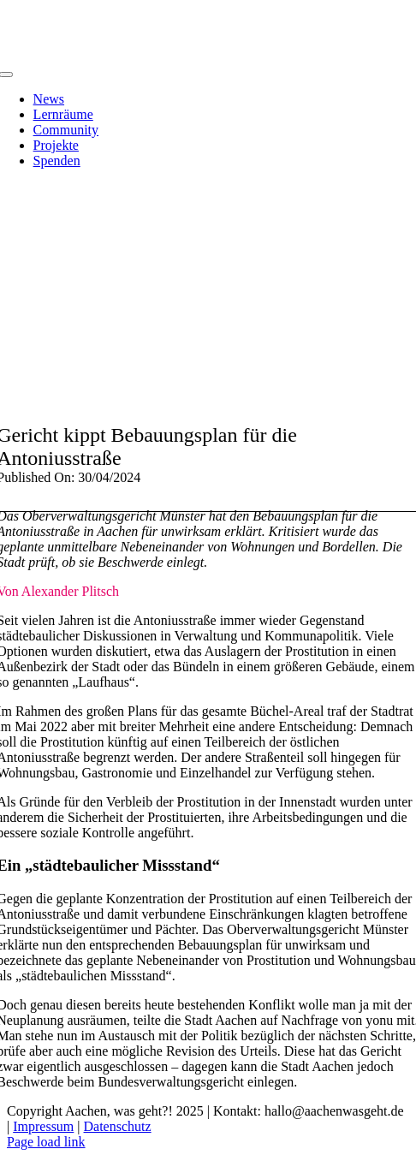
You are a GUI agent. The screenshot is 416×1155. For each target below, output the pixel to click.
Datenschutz (118, 1126)
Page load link (46, 1141)
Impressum (43, 1126)
